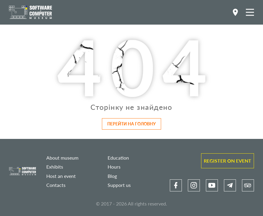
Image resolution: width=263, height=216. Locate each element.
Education (118, 157)
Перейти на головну (131, 123)
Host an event (61, 176)
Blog (112, 176)
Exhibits (54, 167)
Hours (114, 167)
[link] (176, 185)
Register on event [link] (227, 161)
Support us (119, 185)
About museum (62, 157)
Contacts (56, 185)
